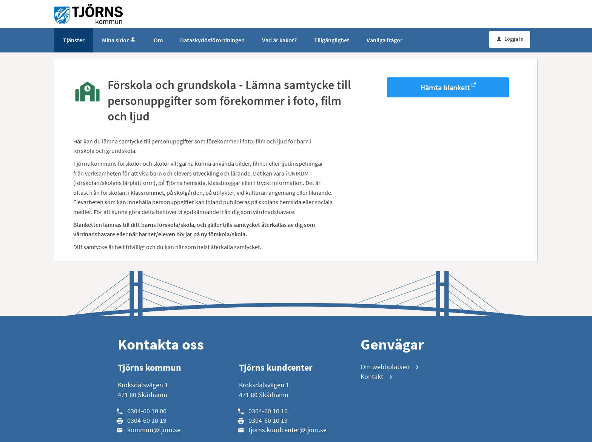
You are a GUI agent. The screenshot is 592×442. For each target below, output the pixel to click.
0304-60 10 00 (146, 411)
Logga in (510, 38)
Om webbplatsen (385, 366)
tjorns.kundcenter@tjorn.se (287, 429)
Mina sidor (119, 40)
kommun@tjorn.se (153, 429)
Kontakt (372, 376)
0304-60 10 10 (268, 411)
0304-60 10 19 (146, 420)
